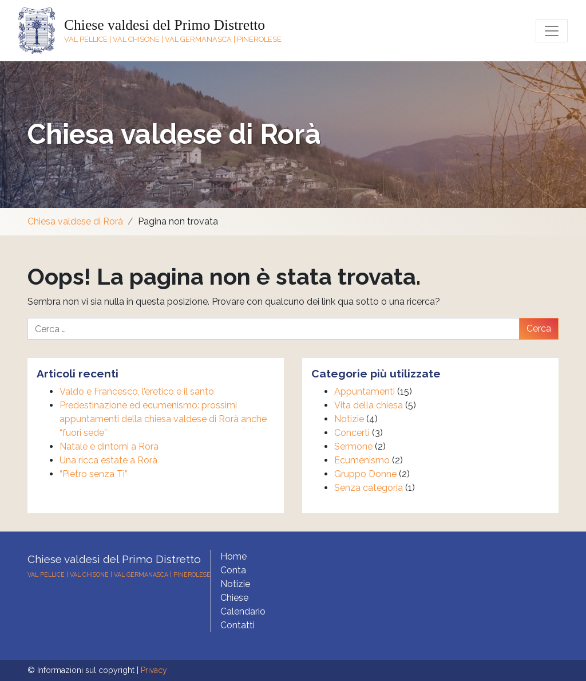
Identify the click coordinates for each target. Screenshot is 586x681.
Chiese (234, 597)
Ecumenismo (362, 460)
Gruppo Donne (365, 474)
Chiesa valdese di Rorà (174, 134)
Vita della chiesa (368, 405)
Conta (233, 570)
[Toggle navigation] (552, 30)
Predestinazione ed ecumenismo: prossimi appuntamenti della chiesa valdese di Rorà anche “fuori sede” (163, 419)
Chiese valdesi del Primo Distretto (164, 25)
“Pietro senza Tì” (94, 474)
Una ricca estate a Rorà (108, 460)
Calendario (243, 611)
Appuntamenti (364, 391)
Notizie (349, 419)
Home (233, 556)
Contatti (237, 625)
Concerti (352, 432)
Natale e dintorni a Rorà (109, 446)
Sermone (353, 446)
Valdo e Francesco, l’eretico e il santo (137, 391)
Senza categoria (368, 487)
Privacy (154, 670)
